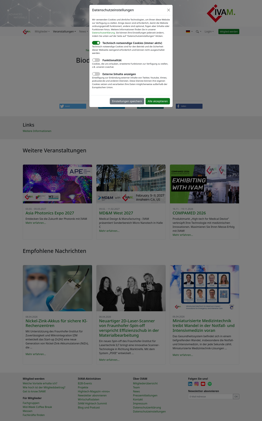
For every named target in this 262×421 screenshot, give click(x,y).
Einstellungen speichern (127, 101)
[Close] (168, 10)
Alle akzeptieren (158, 101)
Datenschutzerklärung (103, 32)
